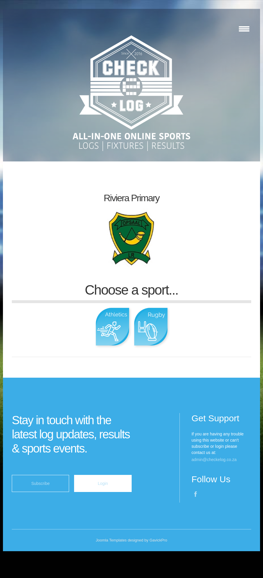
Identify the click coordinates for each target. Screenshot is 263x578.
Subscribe (40, 483)
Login (103, 483)
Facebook (196, 495)
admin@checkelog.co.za (214, 459)
